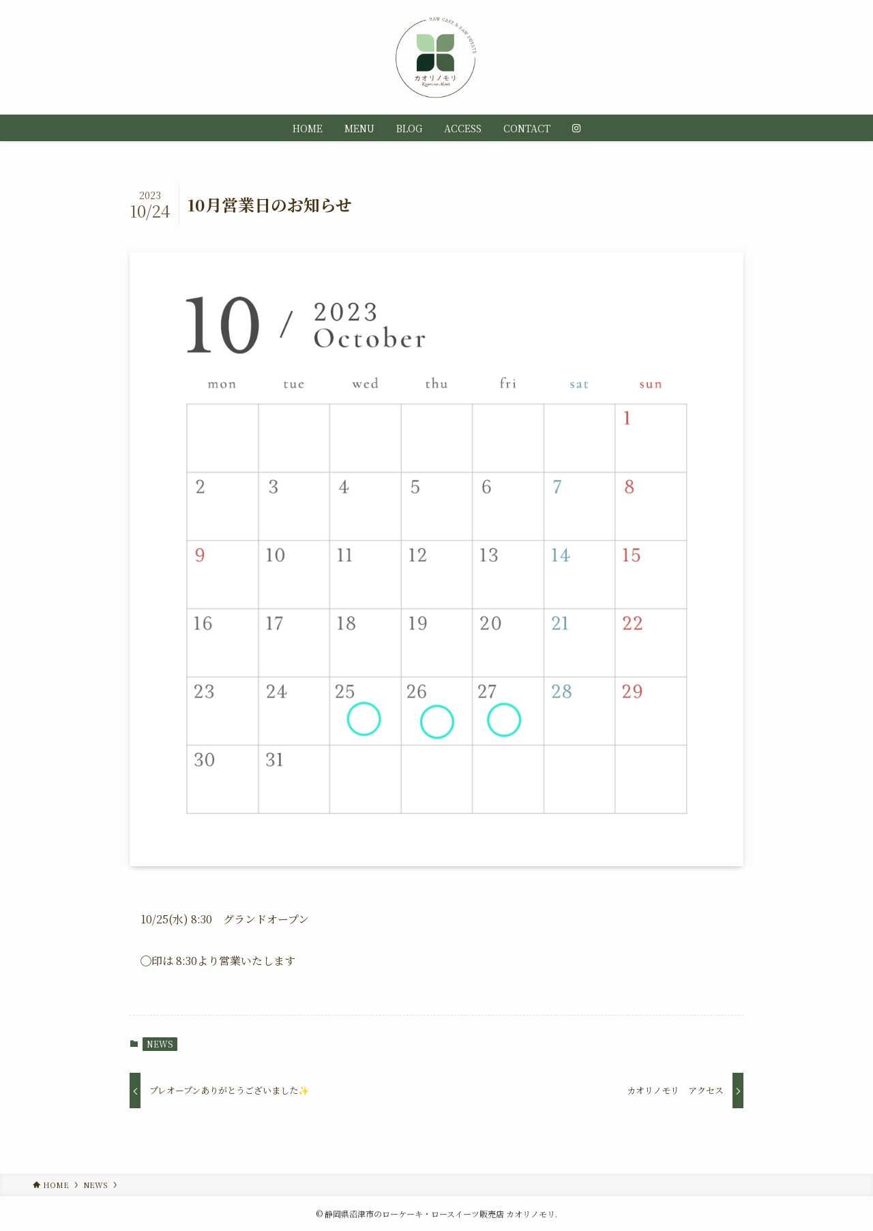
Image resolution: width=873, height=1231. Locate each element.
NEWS (160, 1044)
